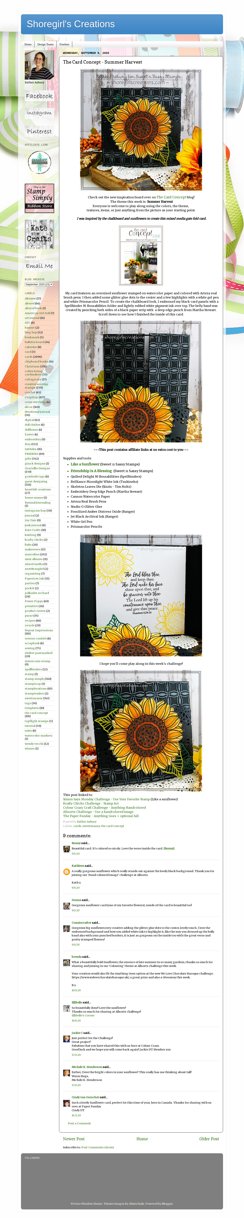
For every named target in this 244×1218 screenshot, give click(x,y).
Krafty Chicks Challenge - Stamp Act (91, 803)
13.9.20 (76, 1055)
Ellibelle (77, 1002)
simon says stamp (37, 661)
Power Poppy (34, 601)
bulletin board (34, 342)
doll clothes (32, 424)
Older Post (209, 1139)
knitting (30, 535)
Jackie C (77, 1033)
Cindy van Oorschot (85, 1097)
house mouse (34, 497)
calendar (31, 347)
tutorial (30, 726)
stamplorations (36, 688)
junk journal (33, 525)
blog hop (31, 332)
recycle (30, 625)
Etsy (28, 444)
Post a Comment (79, 1123)
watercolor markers (38, 735)
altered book (33, 308)
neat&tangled (34, 569)
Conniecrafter (81, 922)
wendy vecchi (34, 743)
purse (29, 615)
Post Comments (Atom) (97, 1147)
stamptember (34, 693)
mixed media (34, 564)
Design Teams (45, 44)
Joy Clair (30, 520)
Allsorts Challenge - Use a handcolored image (98, 812)
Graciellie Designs (37, 468)
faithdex (31, 449)
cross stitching (35, 402)
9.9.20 (75, 853)
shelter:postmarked (38, 653)
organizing (33, 573)
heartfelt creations (38, 489)
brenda (77, 957)
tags (28, 703)
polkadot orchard (37, 593)
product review (35, 611)
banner (30, 327)
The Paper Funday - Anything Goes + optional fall (101, 816)
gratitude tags (35, 476)
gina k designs (35, 463)
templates (32, 708)
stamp (29, 674)
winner (30, 748)
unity (28, 730)
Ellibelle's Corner (83, 1015)
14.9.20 (76, 1115)
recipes (30, 620)
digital (29, 420)
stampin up (33, 684)
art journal (32, 318)
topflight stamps (37, 721)
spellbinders (33, 669)
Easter (29, 434)
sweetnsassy (91, 826)
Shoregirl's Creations (71, 24)
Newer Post (74, 1139)
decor (29, 407)
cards (77, 826)
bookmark (32, 337)
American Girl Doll (37, 313)
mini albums (33, 559)
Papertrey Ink (34, 578)
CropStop (31, 397)
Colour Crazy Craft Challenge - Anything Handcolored (105, 807)
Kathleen (78, 866)
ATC (27, 322)
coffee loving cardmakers (34, 373)
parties (30, 583)
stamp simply (34, 679)
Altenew (30, 298)
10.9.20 (76, 990)
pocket (29, 588)
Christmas (32, 366)
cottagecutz (33, 379)
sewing (30, 648)
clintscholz (136, 1203)
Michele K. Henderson (87, 1067)
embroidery (33, 439)
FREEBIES (31, 454)
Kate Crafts (33, 530)
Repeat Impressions (39, 630)
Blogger (167, 1203)
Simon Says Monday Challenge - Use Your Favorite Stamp (107, 799)
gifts (28, 458)
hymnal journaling (38, 502)
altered (30, 303)
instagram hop (35, 510)
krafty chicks (34, 539)
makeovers (32, 549)
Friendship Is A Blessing (92, 471)
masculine (32, 554)
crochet (30, 392)
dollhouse (31, 429)
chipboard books (36, 361)
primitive (31, 606)
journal (30, 515)
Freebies (64, 44)
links (28, 544)
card (28, 352)
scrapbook (32, 643)
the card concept (112, 826)
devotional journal (37, 411)
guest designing (36, 481)
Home (28, 44)
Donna (76, 900)
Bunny (76, 843)
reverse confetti (36, 638)
